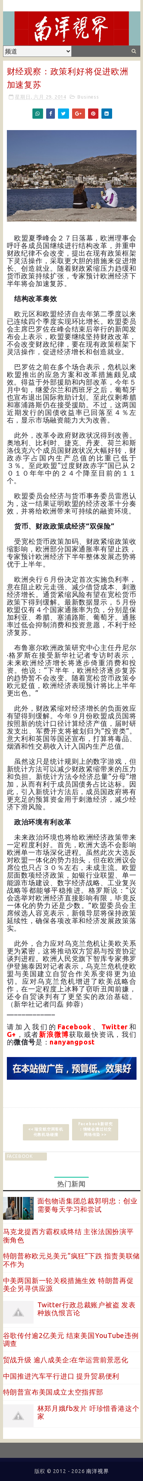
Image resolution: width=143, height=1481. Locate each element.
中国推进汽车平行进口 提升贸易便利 (61, 1376)
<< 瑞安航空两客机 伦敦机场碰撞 (45, 1132)
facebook (20, 1156)
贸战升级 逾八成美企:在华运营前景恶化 (66, 1359)
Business (88, 96)
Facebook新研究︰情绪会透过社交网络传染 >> (95, 1129)
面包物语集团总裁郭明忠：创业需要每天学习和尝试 (87, 1205)
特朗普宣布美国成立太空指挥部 (53, 1392)
